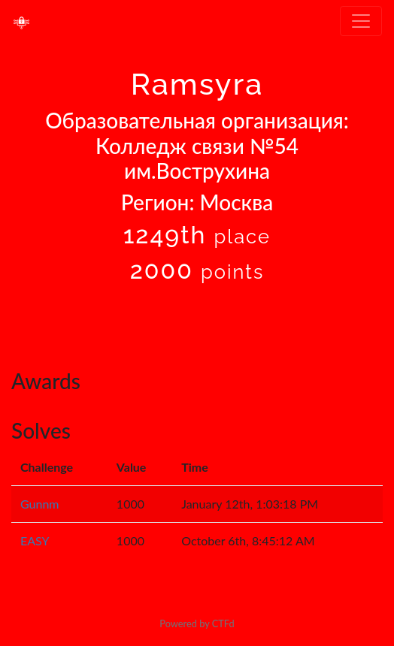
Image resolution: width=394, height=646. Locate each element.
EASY (35, 540)
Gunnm (39, 504)
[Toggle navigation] (361, 21)
